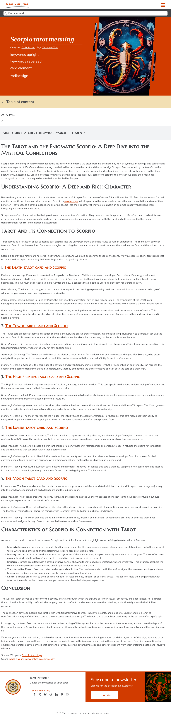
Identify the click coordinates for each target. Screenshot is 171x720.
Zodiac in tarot (28, 48)
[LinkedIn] (56, 694)
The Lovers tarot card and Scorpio (36, 427)
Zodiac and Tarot (50, 48)
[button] (83, 102)
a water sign (71, 201)
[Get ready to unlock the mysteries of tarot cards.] (23, 4)
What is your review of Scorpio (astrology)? (32, 659)
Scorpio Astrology (32, 655)
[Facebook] (34, 694)
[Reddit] (50, 694)
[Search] (5, 13)
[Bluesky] (45, 694)
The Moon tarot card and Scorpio (36, 478)
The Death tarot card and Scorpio (35, 267)
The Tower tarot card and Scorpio (36, 325)
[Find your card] (85, 13)
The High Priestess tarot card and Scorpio (42, 376)
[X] (40, 694)
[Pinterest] (62, 694)
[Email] (67, 694)
